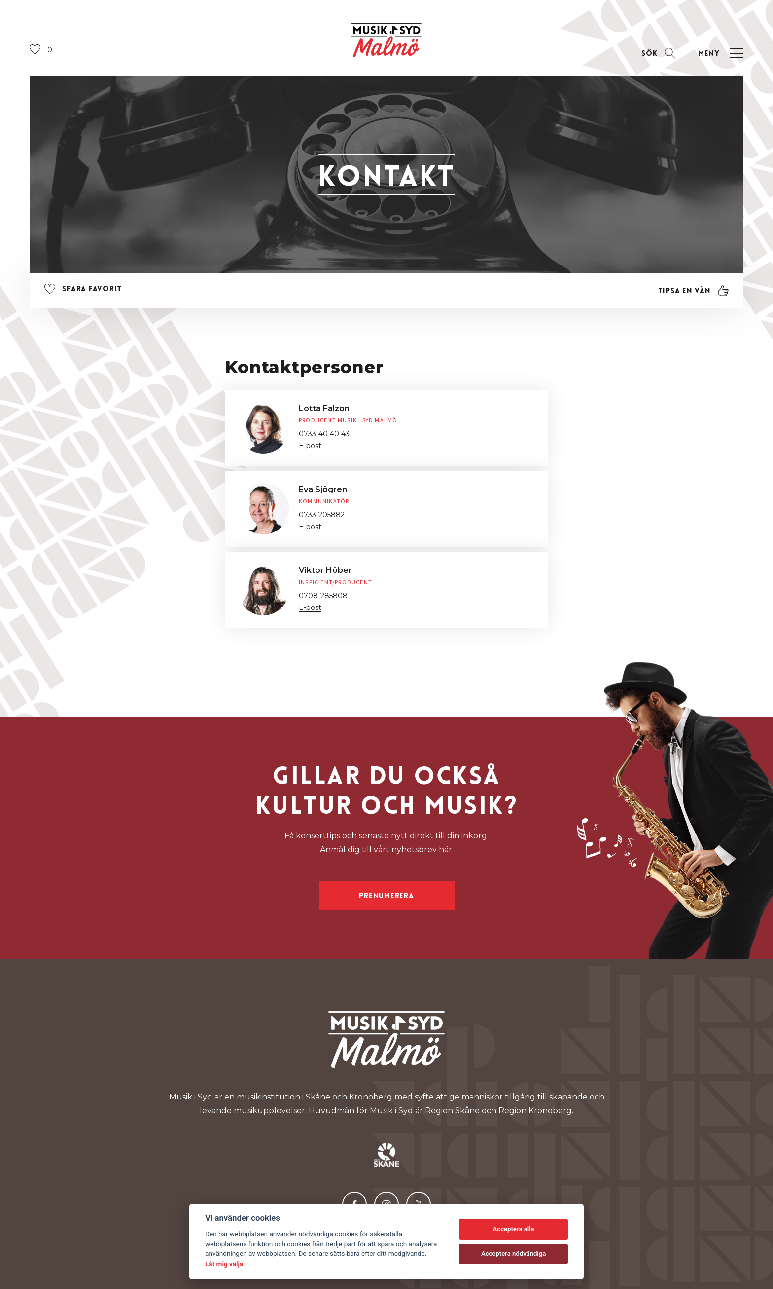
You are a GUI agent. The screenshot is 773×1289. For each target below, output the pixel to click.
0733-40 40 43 (324, 433)
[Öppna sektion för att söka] (658, 53)
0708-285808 (323, 595)
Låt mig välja (224, 1264)
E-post (310, 445)
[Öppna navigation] (719, 53)
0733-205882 (322, 514)
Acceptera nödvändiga (513, 1253)
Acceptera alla (513, 1229)
